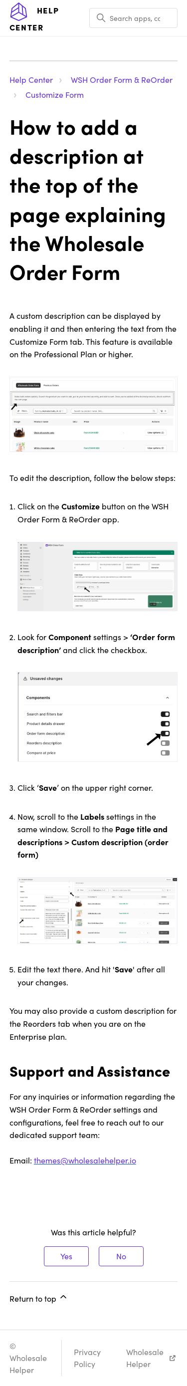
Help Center (31, 79)
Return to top (38, 1298)
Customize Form (54, 94)
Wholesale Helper (145, 1358)
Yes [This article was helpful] (66, 1256)
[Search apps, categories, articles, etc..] (133, 18)
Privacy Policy (87, 1358)
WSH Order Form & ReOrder (122, 79)
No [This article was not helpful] (121, 1256)
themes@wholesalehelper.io (85, 1160)
